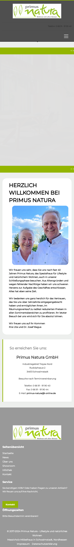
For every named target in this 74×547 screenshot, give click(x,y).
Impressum (23, 539)
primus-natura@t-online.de (41, 388)
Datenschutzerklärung (44, 539)
